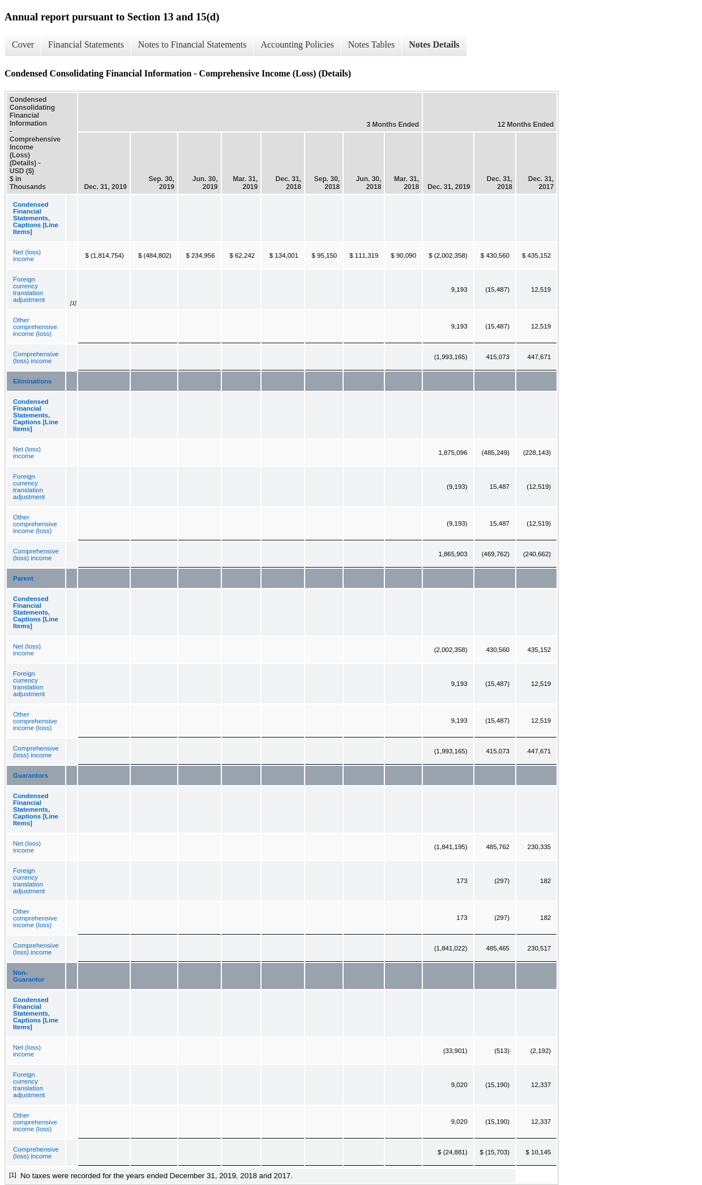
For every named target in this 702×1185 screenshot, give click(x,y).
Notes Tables (371, 44)
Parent (23, 578)
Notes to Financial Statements (192, 44)
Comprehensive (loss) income (36, 357)
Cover (23, 44)
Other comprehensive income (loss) (35, 327)
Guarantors (30, 775)
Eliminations (32, 381)
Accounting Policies (296, 44)
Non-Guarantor (29, 976)
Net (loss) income (27, 255)
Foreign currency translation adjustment (29, 289)
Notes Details (434, 44)
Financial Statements (86, 44)
